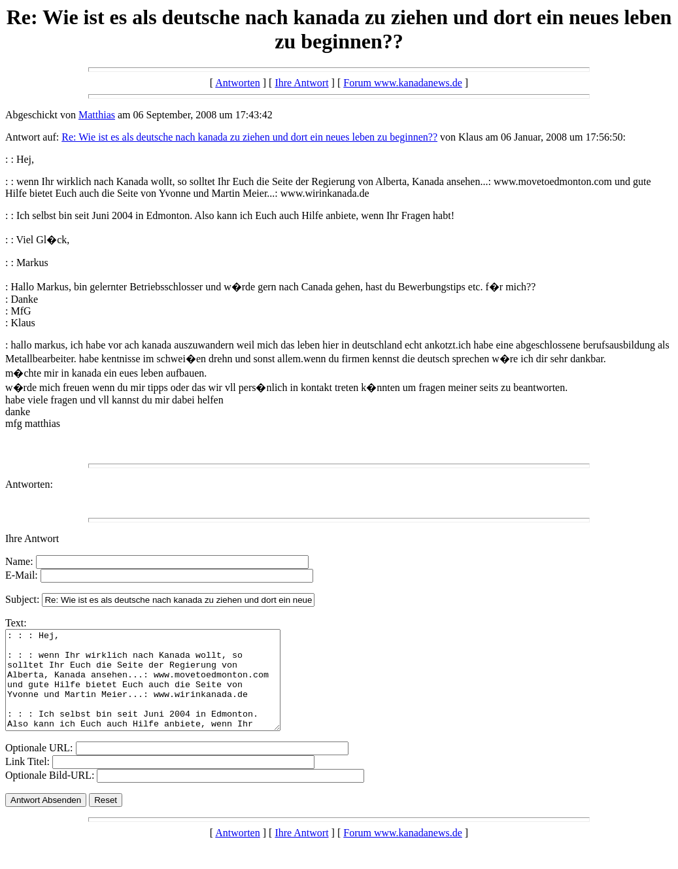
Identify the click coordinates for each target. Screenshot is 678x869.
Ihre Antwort (301, 82)
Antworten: (29, 484)
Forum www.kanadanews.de (402, 82)
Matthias (96, 114)
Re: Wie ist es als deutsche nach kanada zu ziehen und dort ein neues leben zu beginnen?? (249, 137)
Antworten (237, 82)
